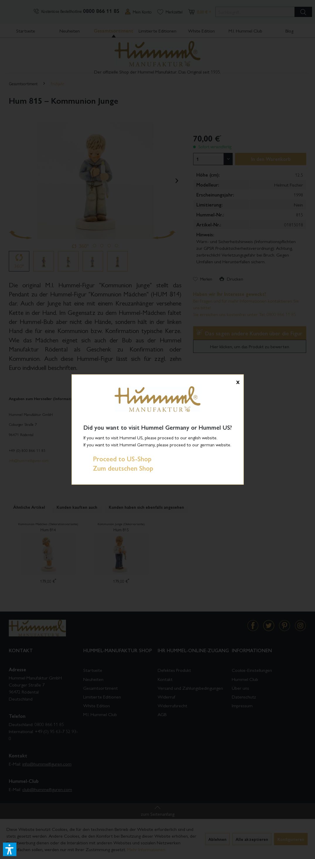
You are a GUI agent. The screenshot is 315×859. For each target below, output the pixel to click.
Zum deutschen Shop (118, 468)
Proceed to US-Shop (117, 458)
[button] (9, 849)
